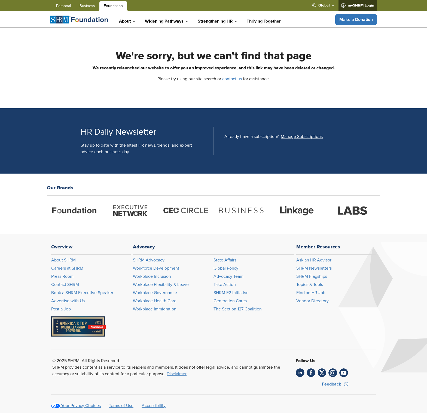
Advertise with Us (68, 301)
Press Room (62, 276)
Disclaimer (177, 374)
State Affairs (224, 260)
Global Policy (225, 268)
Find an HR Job (310, 293)
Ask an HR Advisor (313, 260)
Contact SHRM (65, 284)
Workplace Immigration (154, 309)
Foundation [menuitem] (113, 6)
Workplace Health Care (154, 301)
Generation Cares (230, 301)
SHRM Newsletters (314, 268)
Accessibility (154, 405)
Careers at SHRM (67, 268)
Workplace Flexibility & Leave (161, 284)
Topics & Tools (309, 284)
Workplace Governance (155, 293)
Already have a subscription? (251, 136)
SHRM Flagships (311, 276)
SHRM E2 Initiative (231, 293)
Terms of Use (121, 405)
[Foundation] (79, 19)
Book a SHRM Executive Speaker (82, 293)
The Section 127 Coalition (237, 309)
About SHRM (63, 260)
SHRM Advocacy (148, 260)
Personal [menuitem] (63, 6)
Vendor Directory (312, 301)
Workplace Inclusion (152, 276)
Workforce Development (156, 268)
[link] (300, 372)
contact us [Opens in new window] (232, 79)
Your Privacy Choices (81, 405)
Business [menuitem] (87, 6)
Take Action (224, 284)
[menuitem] (323, 5)
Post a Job (61, 309)
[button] (356, 19)
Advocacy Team (228, 276)
